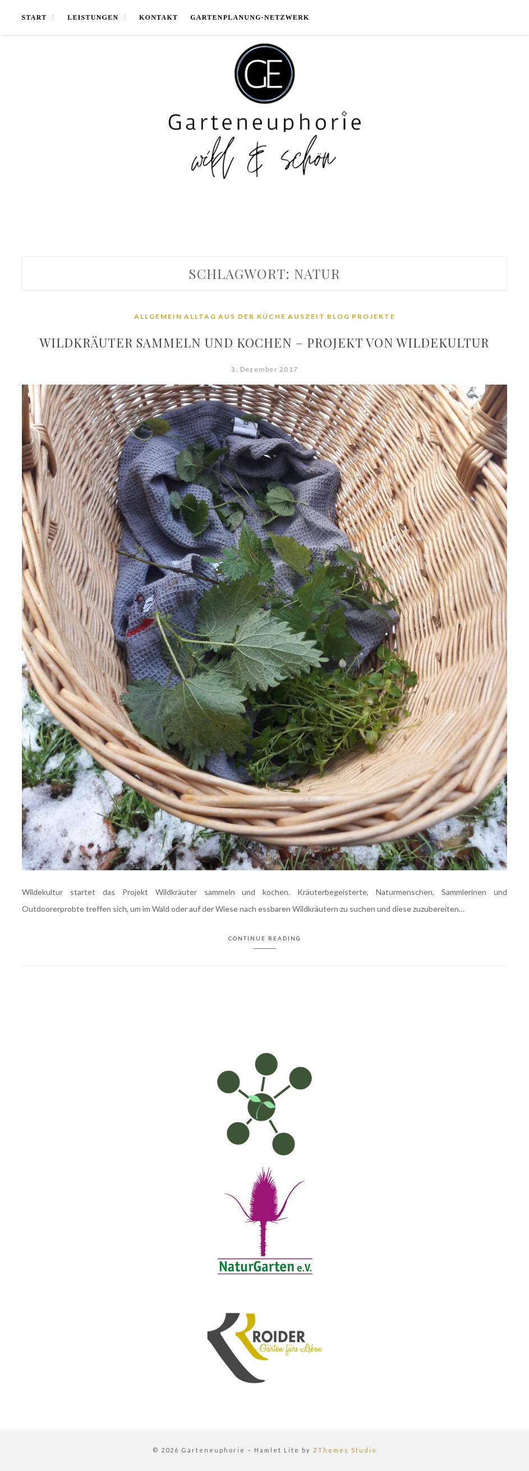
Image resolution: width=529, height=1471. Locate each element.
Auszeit (306, 316)
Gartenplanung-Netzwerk (249, 17)
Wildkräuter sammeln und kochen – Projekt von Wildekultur (264, 342)
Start (34, 17)
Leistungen (92, 17)
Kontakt (158, 17)
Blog (338, 316)
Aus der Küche (252, 316)
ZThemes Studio (344, 1450)
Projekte (373, 316)
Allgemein (158, 316)
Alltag (200, 316)
